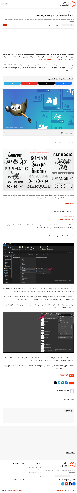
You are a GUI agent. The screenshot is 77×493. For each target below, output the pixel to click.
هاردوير (16, 4)
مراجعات (20, 4)
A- (3, 25)
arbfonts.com (70, 206)
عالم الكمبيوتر (60, 490)
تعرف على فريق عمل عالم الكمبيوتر (34, 468)
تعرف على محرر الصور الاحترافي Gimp (49, 59)
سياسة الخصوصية (36, 476)
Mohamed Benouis (66, 25)
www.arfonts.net (69, 203)
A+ (6, 25)
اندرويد (27, 4)
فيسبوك (42, 4)
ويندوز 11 (46, 4)
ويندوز (50, 4)
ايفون (24, 4)
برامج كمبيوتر (55, 4)
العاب (31, 4)
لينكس (34, 4)
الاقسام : (73, 476)
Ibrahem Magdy (18, 490)
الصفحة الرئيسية (70, 12)
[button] (66, 382)
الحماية (38, 4)
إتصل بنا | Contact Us (35, 473)
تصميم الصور (62, 12)
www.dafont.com (69, 217)
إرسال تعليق (69, 411)
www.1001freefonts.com (67, 219)
